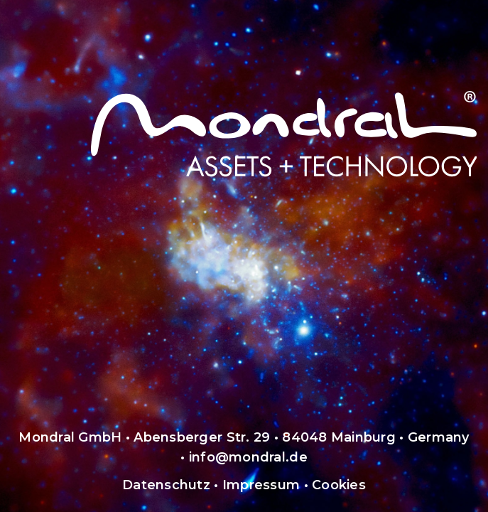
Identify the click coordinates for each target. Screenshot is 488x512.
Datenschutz (166, 485)
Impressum (261, 485)
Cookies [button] (339, 485)
